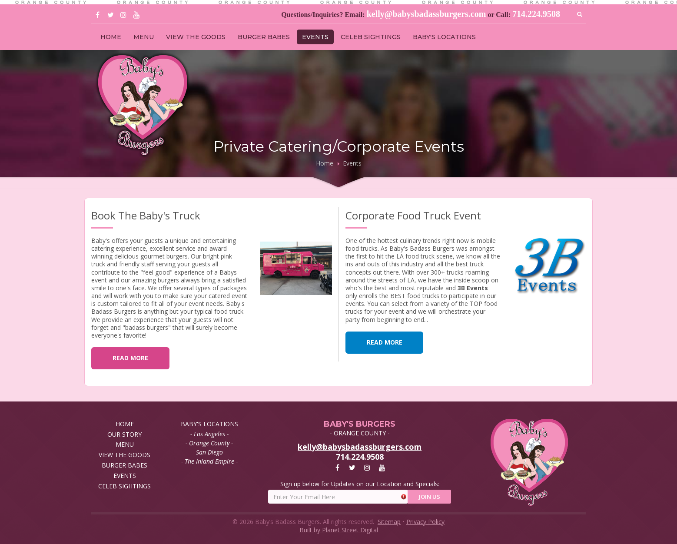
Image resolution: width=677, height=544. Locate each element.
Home (324, 163)
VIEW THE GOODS (196, 37)
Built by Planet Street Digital (338, 530)
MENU (143, 37)
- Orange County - (209, 443)
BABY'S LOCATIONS (444, 37)
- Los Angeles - (209, 434)
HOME (110, 37)
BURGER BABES (264, 37)
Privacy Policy (425, 521)
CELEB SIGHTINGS (371, 37)
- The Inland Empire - (209, 461)
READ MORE (130, 358)
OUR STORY (124, 434)
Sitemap (389, 521)
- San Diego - (209, 452)
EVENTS (315, 37)
